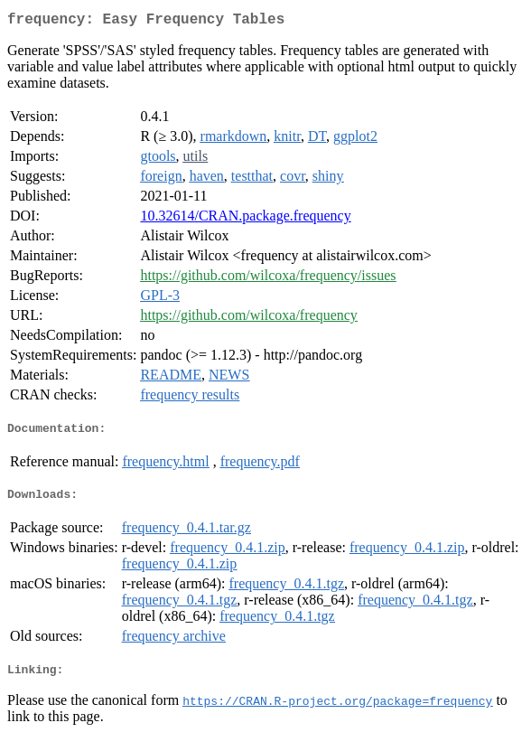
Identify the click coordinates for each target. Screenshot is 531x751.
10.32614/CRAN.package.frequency (245, 219)
